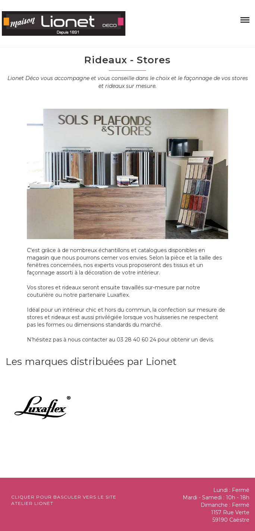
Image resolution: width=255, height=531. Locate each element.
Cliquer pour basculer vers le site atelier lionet (63, 500)
